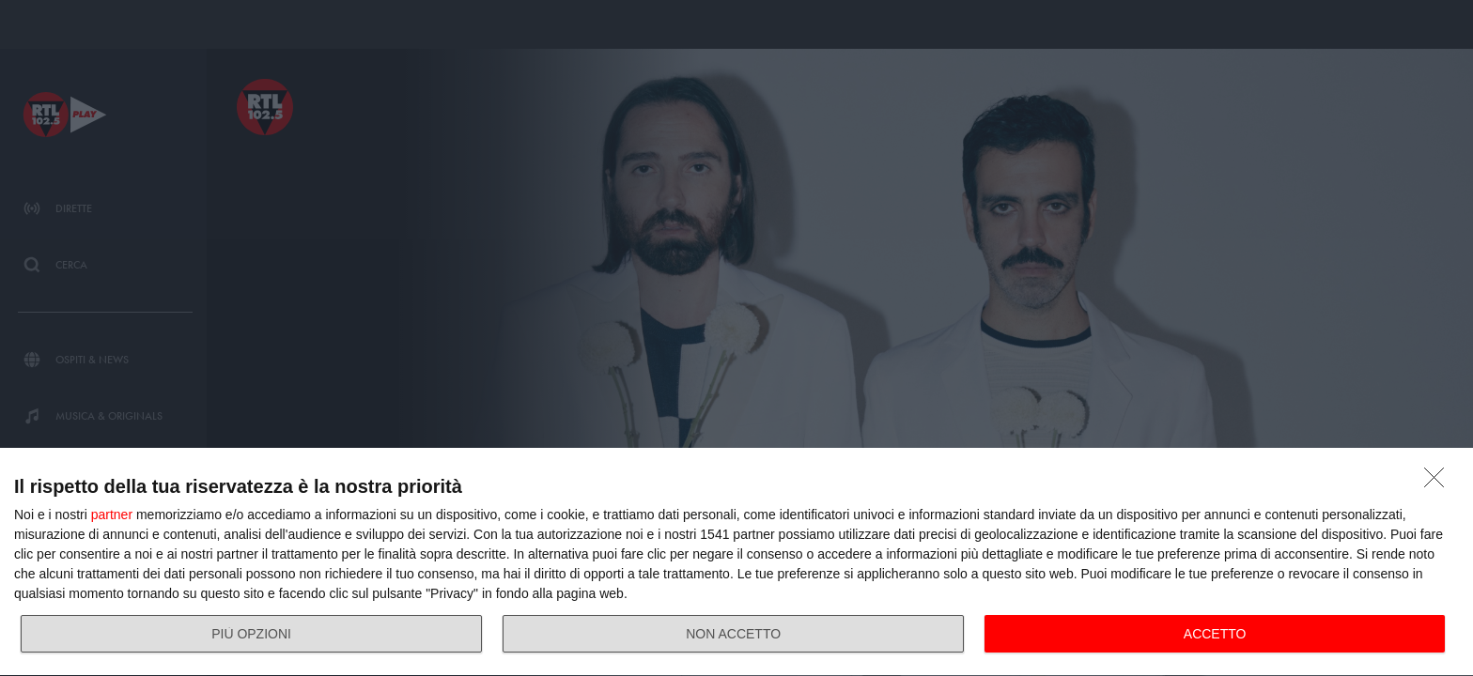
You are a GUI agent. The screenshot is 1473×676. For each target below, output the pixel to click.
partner (111, 514)
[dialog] (736, 562)
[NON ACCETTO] (1439, 483)
